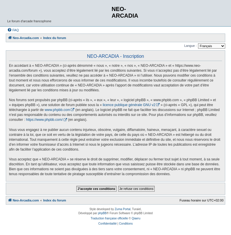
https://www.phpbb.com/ (44, 120)
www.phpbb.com (57, 110)
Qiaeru (136, 218)
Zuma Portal (122, 209)
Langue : (190, 45)
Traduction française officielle (109, 218)
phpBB (102, 213)
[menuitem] (13, 30)
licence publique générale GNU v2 (129, 105)
